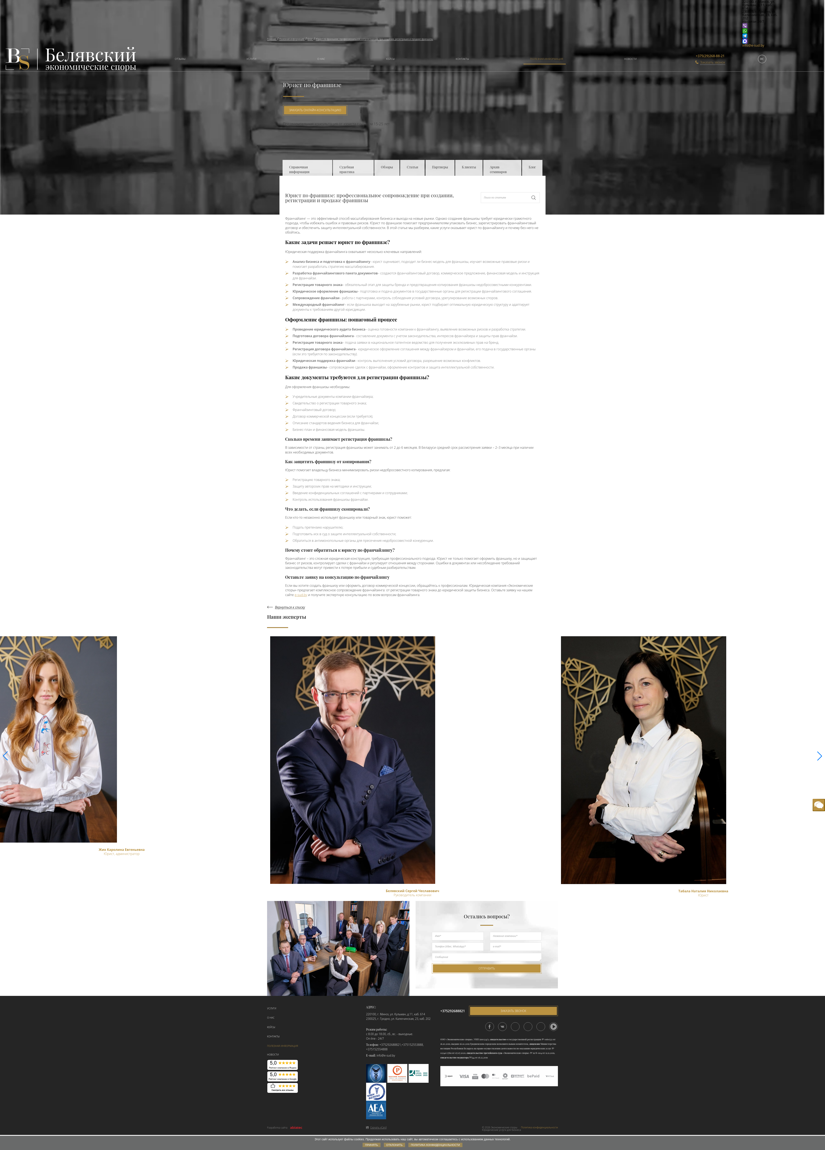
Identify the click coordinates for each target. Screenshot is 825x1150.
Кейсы (390, 59)
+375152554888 (377, 1049)
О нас (321, 59)
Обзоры (387, 167)
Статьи (412, 167)
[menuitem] (178, 59)
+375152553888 (412, 1045)
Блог (532, 167)
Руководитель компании (412, 895)
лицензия (534, 1043)
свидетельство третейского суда (484, 1052)
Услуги (251, 59)
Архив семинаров (498, 169)
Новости (630, 59)
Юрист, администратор (122, 853)
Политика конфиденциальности (539, 1127)
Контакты (462, 59)
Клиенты (469, 167)
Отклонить (394, 1144)
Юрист (703, 895)
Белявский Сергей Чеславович (412, 891)
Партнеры (440, 167)
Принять (371, 1144)
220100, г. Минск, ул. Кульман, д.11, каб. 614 (395, 1014)
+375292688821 (390, 1045)
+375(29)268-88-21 (710, 56)
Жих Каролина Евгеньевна (122, 849)
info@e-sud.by (753, 45)
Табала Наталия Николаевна (703, 891)
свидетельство (498, 1039)
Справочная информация (299, 169)
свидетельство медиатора (454, 1057)
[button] (819, 755)
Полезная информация (546, 59)
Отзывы (180, 59)
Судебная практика (346, 169)
